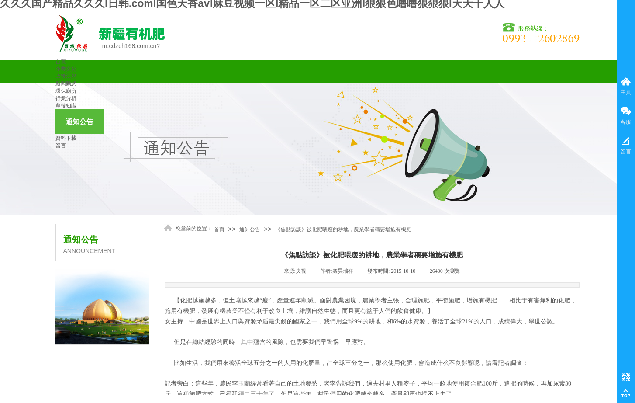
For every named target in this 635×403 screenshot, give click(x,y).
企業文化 (65, 69)
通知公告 (79, 121)
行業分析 (65, 98)
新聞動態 (65, 83)
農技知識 (65, 106)
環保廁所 (65, 91)
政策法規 (65, 76)
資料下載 (65, 138)
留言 (60, 145)
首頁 (60, 62)
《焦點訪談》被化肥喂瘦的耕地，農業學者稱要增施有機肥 (343, 229)
